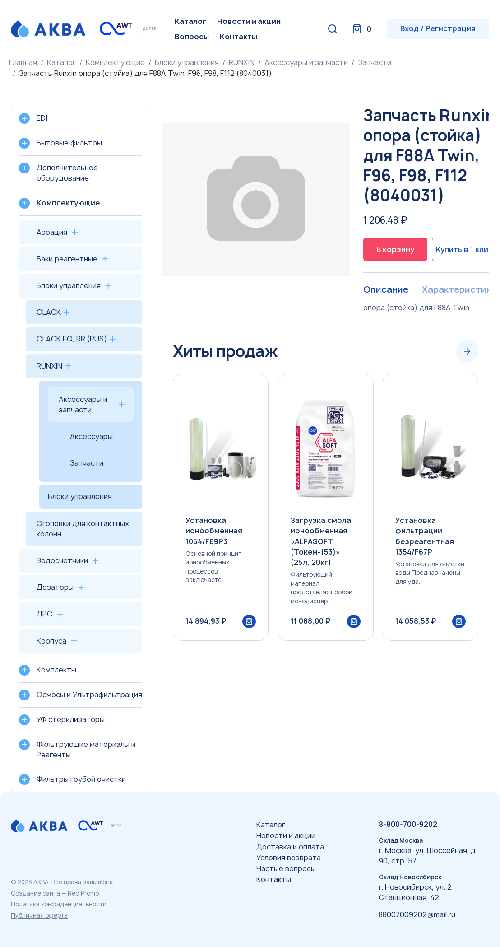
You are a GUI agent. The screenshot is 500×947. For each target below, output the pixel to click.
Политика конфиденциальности (58, 904)
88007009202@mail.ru (417, 914)
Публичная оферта (39, 915)
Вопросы (192, 37)
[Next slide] (467, 351)
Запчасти (374, 62)
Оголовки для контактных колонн (83, 528)
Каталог (190, 21)
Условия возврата (288, 858)
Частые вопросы (286, 868)
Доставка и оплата (290, 847)
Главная (23, 62)
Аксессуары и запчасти (306, 62)
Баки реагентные (67, 259)
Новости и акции (249, 21)
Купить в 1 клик (463, 249)
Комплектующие (115, 62)
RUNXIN (242, 62)
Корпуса (51, 641)
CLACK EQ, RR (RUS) (72, 339)
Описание (385, 290)
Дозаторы (55, 587)
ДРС (44, 614)
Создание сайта (35, 893)
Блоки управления (187, 62)
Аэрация (52, 232)
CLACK (49, 312)
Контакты (238, 37)
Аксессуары (91, 436)
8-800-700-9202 (408, 824)
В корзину (395, 249)
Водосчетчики (62, 560)
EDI (42, 118)
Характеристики (458, 290)
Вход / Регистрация (438, 28)
